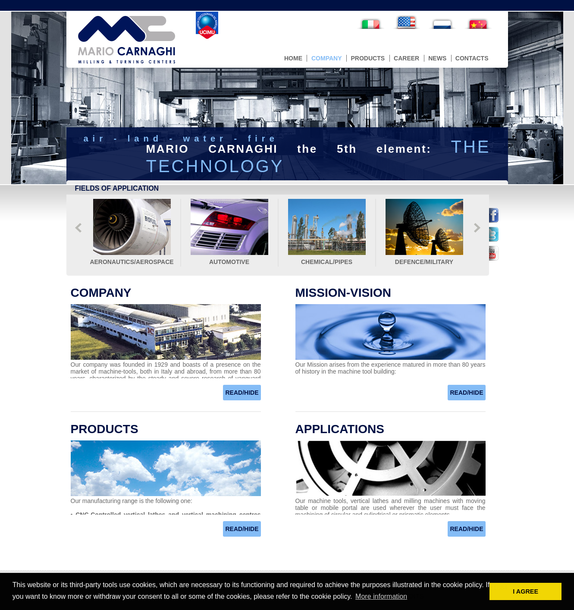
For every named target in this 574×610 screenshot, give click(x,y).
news (437, 58)
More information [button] (381, 596)
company (326, 58)
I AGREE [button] (525, 591)
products (368, 58)
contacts (472, 58)
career (406, 58)
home (293, 58)
